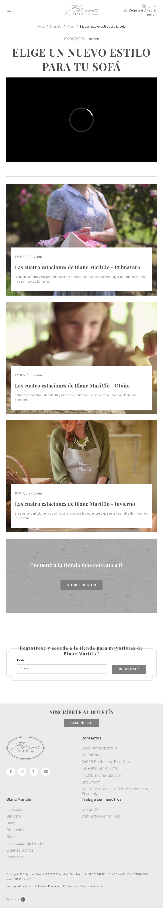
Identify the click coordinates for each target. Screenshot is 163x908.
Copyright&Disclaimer (19, 886)
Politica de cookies (74, 886)
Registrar (129, 669)
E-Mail (21, 660)
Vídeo (70, 27)
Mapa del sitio (97, 886)
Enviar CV (90, 809)
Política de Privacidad (47, 886)
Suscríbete (81, 723)
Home (41, 27)
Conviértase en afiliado (101, 816)
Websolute (15, 899)
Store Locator (81, 585)
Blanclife (56, 27)
